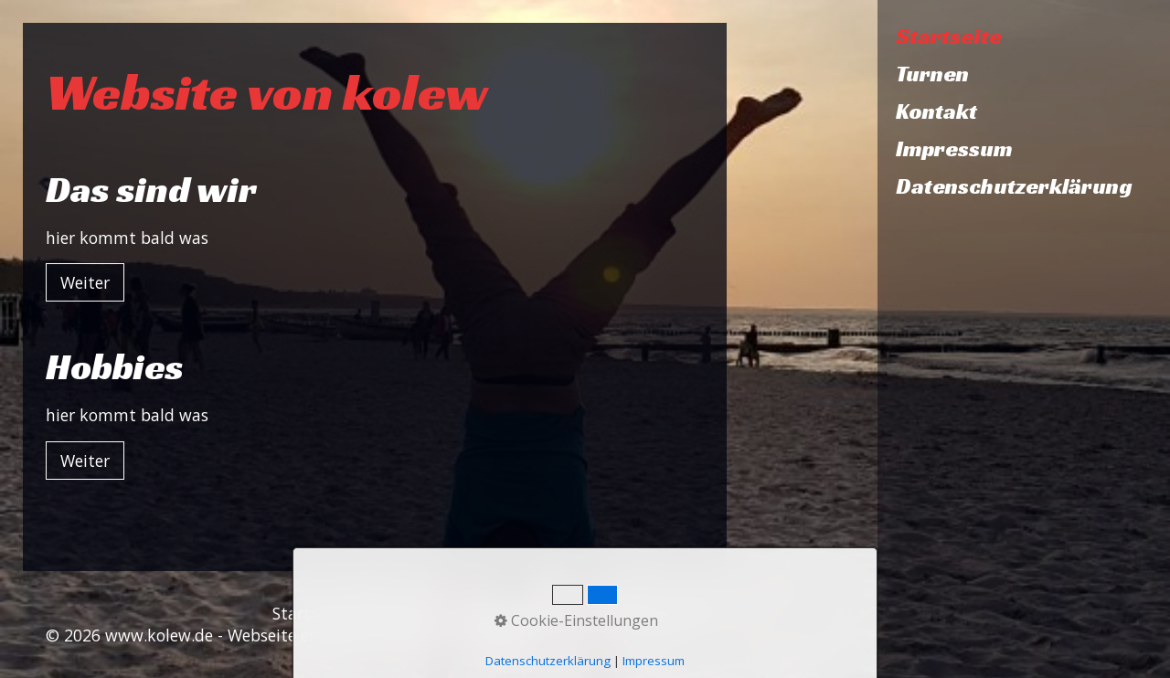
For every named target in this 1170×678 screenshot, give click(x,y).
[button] (85, 282)
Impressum (954, 149)
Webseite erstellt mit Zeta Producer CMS (381, 635)
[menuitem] (1024, 37)
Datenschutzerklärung (1014, 186)
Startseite (949, 36)
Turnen (932, 74)
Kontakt (936, 111)
